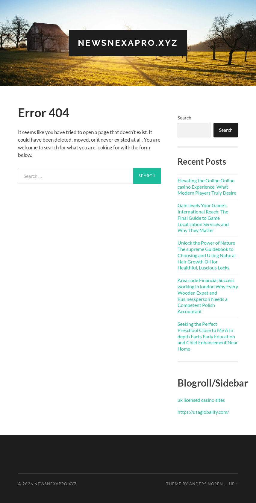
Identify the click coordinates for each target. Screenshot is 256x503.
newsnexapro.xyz (128, 43)
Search (184, 117)
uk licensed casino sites (201, 400)
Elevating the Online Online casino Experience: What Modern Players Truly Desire (207, 187)
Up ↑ (233, 483)
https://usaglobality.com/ (203, 412)
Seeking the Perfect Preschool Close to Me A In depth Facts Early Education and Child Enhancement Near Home (208, 336)
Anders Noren (206, 483)
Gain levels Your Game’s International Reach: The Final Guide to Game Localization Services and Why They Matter (203, 217)
